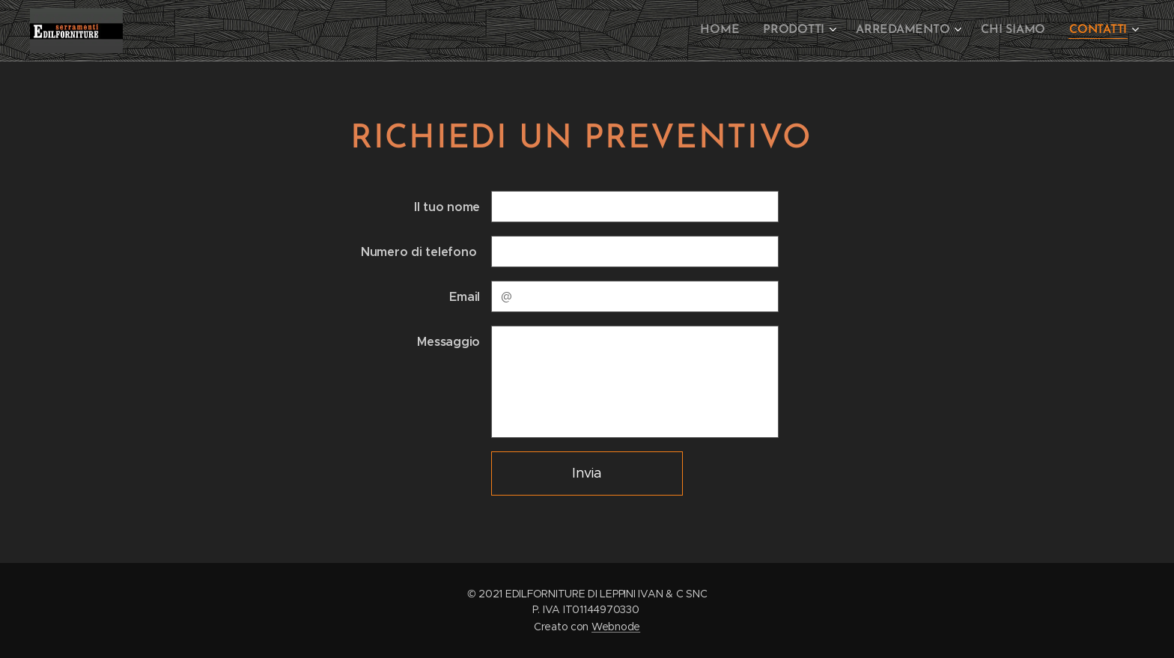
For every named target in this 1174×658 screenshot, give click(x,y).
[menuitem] (736, 30)
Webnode (615, 626)
